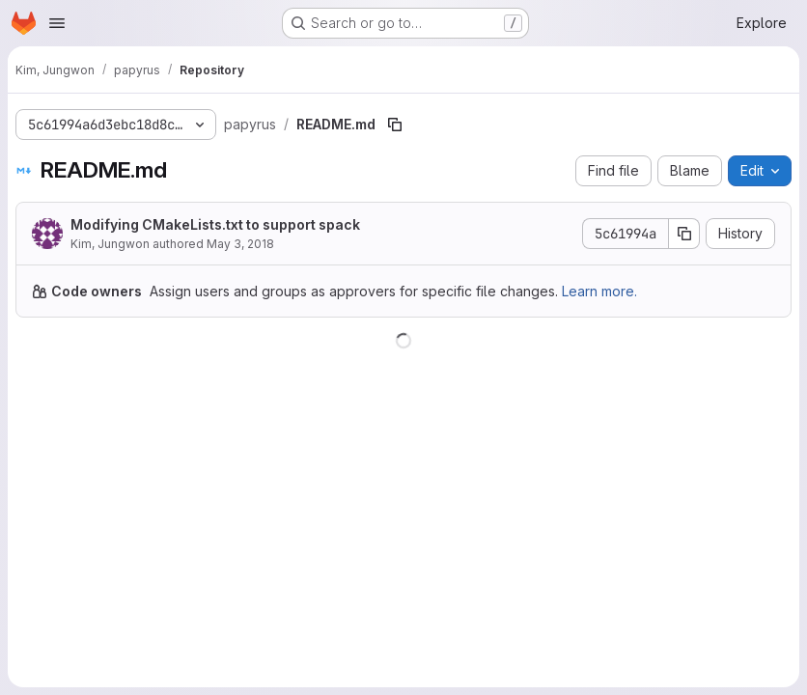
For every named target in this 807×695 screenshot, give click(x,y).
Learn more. (599, 291)
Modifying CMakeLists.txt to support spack (215, 224)
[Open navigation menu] (57, 23)
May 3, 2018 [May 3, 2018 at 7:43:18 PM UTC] (240, 243)
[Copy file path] (394, 124)
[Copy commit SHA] (684, 233)
